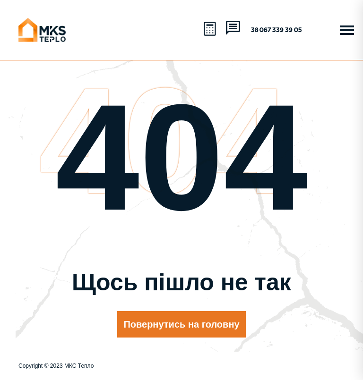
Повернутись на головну (181, 324)
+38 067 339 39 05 (274, 30)
